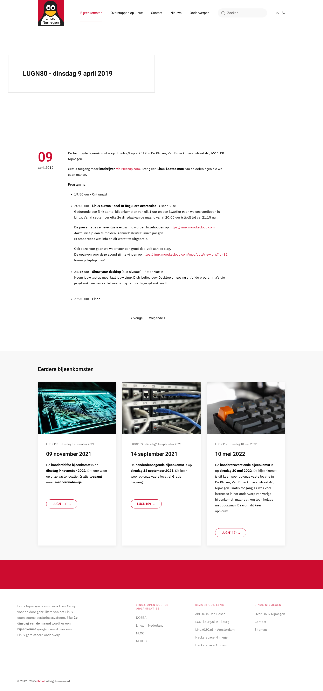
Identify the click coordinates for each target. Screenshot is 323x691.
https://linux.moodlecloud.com (192, 227)
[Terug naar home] (51, 13)
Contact (156, 12)
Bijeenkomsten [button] (91, 12)
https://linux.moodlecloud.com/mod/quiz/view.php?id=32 (185, 254)
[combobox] (242, 12)
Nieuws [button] (176, 12)
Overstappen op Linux (127, 12)
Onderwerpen (199, 12)
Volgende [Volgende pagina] (157, 318)
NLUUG (141, 640)
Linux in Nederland (150, 625)
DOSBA (141, 617)
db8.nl (40, 680)
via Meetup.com (128, 169)
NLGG (140, 633)
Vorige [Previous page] (137, 318)
